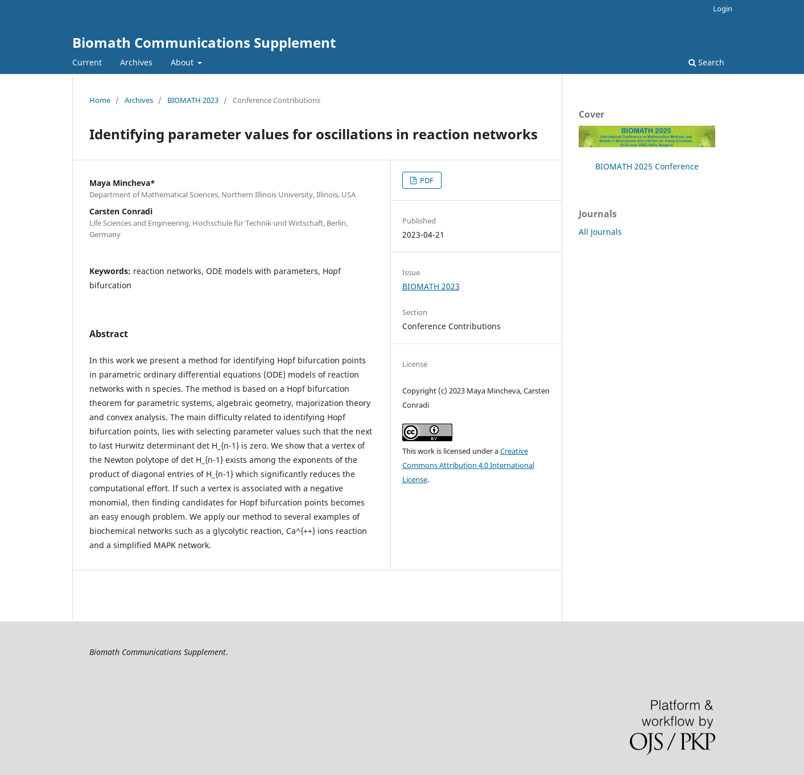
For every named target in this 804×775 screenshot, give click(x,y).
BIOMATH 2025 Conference (647, 166)
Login (722, 8)
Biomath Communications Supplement (204, 42)
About (183, 62)
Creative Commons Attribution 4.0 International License (468, 465)
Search (706, 62)
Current (87, 62)
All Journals (600, 231)
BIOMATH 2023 (192, 100)
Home (99, 100)
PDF (426, 180)
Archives (136, 62)
